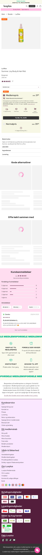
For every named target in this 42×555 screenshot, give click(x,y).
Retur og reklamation (8, 417)
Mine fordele (5, 436)
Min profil (4, 433)
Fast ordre (4, 441)
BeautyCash (5, 423)
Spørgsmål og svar (7, 407)
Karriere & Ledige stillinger (9, 478)
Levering (4, 415)
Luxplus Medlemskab (8, 470)
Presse (3, 412)
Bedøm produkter (7, 444)
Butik (3, 481)
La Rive (17, 14)
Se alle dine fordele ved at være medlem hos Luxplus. (21, 396)
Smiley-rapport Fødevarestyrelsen (12, 462)
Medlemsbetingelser (8, 457)
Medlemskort (5, 446)
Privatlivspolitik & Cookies (9, 460)
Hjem (3, 14)
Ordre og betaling (7, 425)
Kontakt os (4, 409)
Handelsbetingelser (7, 455)
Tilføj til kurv (21, 118)
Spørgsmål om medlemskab (10, 420)
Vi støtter (4, 476)
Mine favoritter (6, 439)
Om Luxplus (5, 473)
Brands (10, 14)
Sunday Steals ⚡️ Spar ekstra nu (21, 9)
